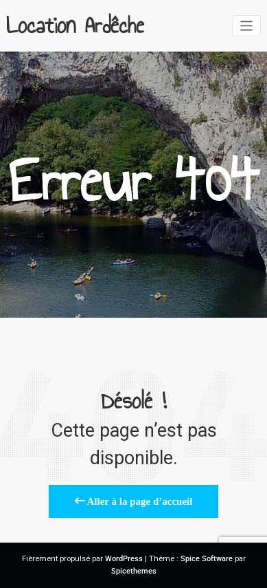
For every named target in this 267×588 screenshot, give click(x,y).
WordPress (124, 558)
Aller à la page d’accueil (134, 501)
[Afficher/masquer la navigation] (247, 25)
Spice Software (207, 558)
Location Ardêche (75, 25)
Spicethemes (133, 571)
